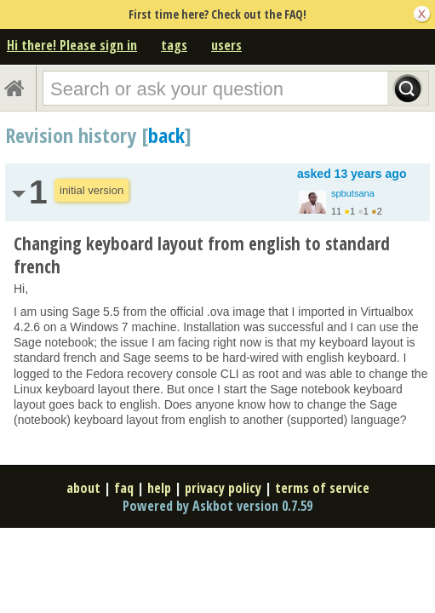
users (226, 45)
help (159, 487)
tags (174, 45)
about (83, 487)
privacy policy (223, 487)
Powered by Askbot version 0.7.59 (217, 505)
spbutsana (353, 193)
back (166, 135)
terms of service (322, 487)
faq (124, 487)
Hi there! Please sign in (72, 45)
